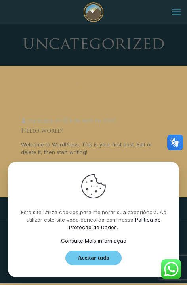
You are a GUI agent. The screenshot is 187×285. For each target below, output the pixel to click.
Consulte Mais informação (93, 241)
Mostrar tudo (155, 87)
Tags (58, 87)
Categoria (28, 87)
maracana (40, 120)
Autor (84, 87)
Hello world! (42, 131)
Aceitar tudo (93, 258)
